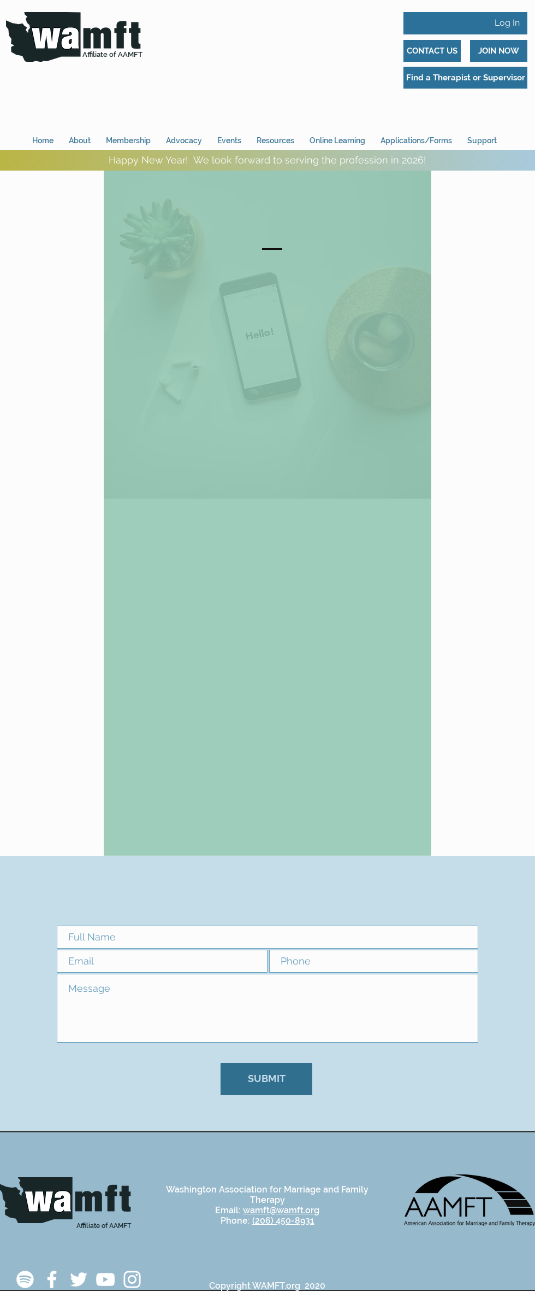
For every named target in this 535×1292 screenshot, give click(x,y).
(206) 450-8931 (283, 1220)
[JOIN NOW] (498, 51)
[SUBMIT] (266, 1079)
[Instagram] (132, 1279)
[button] (416, 135)
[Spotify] (25, 1279)
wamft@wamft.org (281, 1210)
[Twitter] (78, 1279)
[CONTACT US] (432, 51)
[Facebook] (51, 1279)
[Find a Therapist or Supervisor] (465, 78)
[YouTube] (105, 1279)
